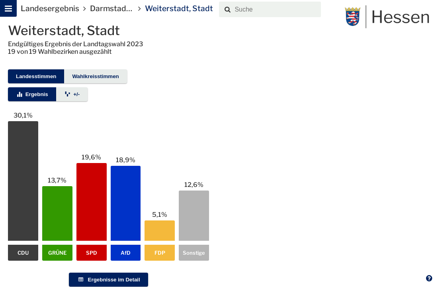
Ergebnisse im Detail (108, 280)
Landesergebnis (50, 8)
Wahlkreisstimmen (95, 76)
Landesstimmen (36, 76)
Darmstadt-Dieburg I (127, 8)
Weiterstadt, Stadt (179, 8)
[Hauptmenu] (8, 8)
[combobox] (276, 10)
